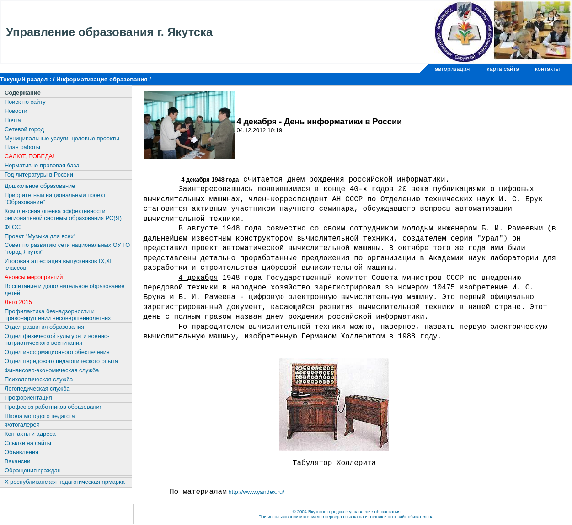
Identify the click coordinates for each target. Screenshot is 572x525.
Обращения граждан (33, 470)
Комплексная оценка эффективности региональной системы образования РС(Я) (63, 214)
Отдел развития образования (44, 326)
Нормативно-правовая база (42, 165)
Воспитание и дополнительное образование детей (64, 289)
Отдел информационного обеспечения (57, 351)
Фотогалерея (22, 424)
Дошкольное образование (40, 185)
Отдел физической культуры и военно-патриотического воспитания (57, 339)
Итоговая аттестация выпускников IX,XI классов (58, 264)
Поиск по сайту (25, 101)
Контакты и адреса (30, 433)
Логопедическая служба (37, 388)
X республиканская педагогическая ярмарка (65, 481)
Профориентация (28, 397)
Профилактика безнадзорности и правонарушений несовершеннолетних (58, 314)
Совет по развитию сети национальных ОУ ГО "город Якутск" (67, 248)
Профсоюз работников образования (54, 406)
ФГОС (13, 227)
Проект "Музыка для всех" (40, 236)
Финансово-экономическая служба (52, 370)
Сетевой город (24, 129)
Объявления (21, 452)
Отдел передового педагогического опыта (61, 361)
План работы (22, 147)
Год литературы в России (39, 174)
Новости (16, 110)
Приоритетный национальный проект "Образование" (55, 198)
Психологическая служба (39, 379)
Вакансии (17, 461)
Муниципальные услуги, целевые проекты (62, 138)
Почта (13, 120)
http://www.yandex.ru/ (256, 491)
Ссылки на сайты (28, 442)
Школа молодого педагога (40, 415)
